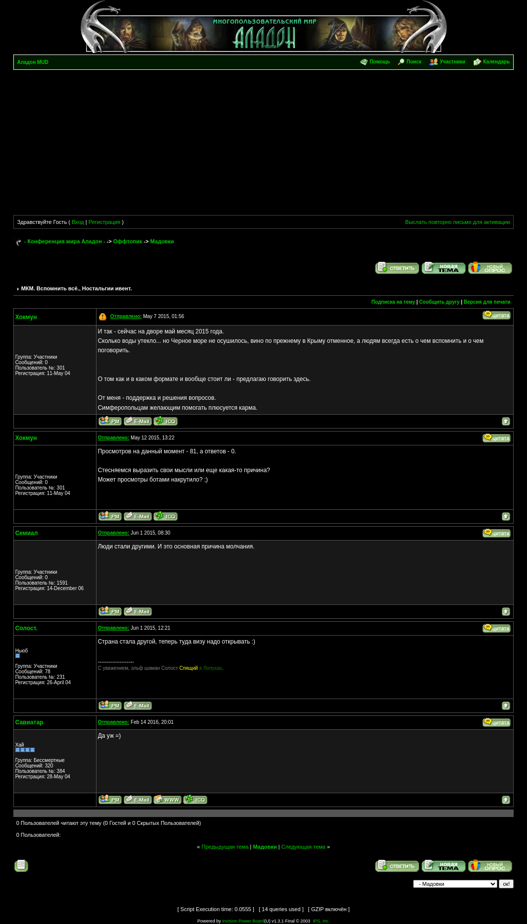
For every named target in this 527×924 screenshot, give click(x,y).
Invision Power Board (243, 921)
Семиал (26, 533)
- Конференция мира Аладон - (64, 241)
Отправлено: (126, 316)
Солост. (26, 628)
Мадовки (162, 241)
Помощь (380, 61)
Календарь (496, 61)
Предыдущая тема (224, 847)
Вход (78, 222)
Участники (452, 61)
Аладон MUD (32, 62)
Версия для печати (487, 302)
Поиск (414, 61)
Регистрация (104, 222)
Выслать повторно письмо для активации (457, 222)
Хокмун (26, 317)
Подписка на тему (393, 302)
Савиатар (29, 722)
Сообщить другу (439, 302)
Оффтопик (128, 241)
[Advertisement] (263, 144)
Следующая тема (303, 847)
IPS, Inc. (321, 921)
